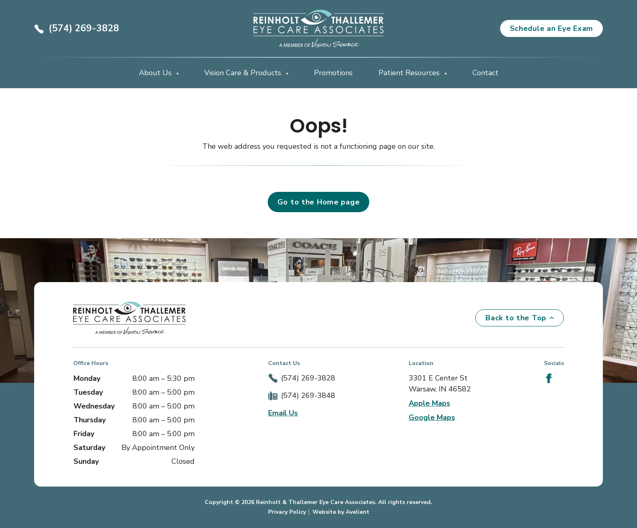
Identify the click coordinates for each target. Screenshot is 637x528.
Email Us (283, 413)
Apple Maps (429, 403)
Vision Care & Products (243, 73)
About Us (156, 73)
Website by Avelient (340, 512)
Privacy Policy (287, 512)
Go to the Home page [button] (318, 202)
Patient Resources (410, 73)
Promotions (333, 73)
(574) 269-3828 (84, 28)
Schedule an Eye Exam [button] (551, 28)
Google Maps (432, 417)
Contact (485, 73)
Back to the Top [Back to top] (519, 318)
